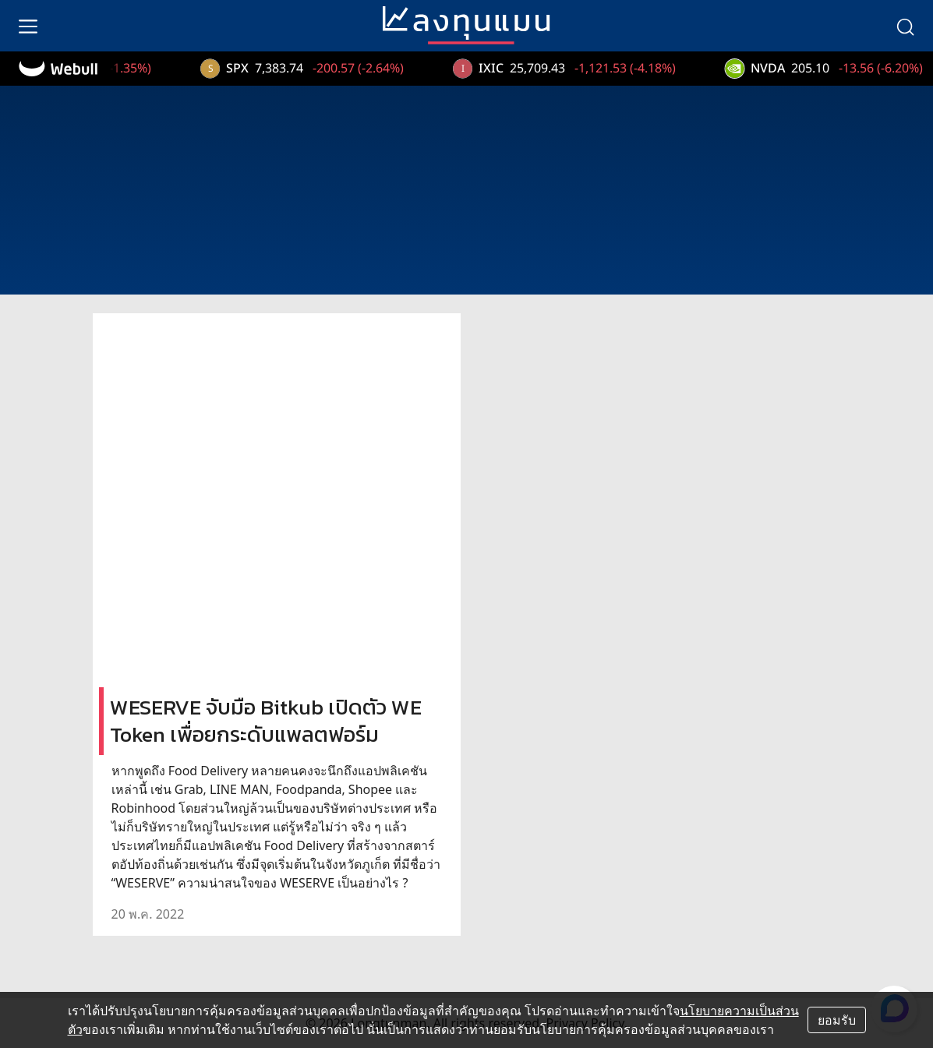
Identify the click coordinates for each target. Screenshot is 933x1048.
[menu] (28, 25)
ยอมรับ (837, 1020)
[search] (905, 25)
